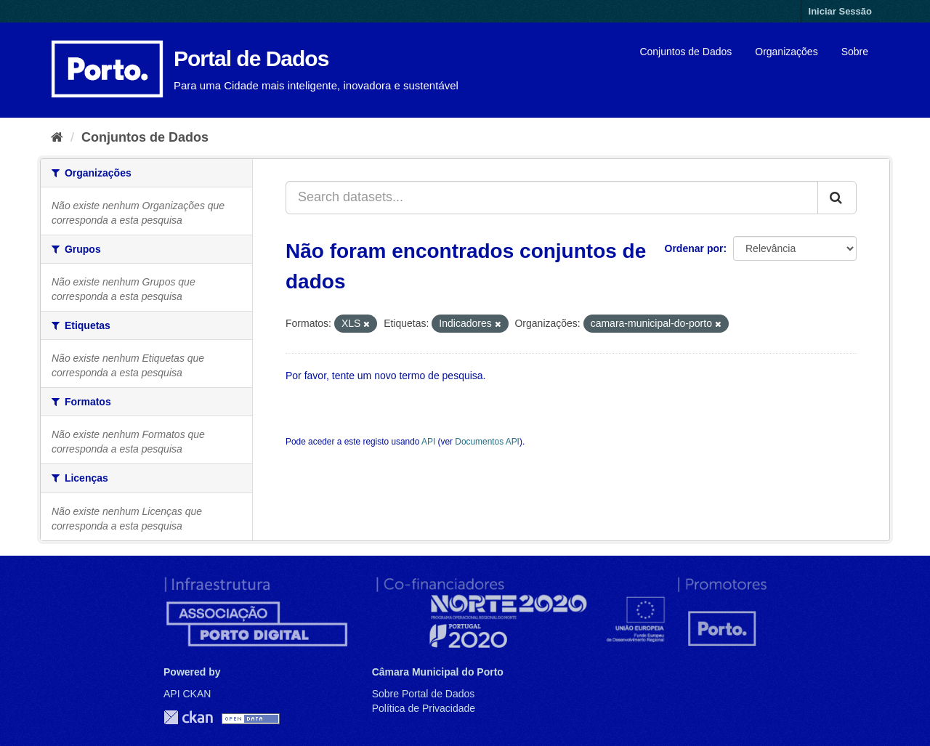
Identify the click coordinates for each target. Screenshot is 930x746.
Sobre (854, 51)
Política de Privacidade (423, 708)
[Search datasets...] (552, 197)
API (428, 442)
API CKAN (187, 694)
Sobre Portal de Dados (423, 694)
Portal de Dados (251, 58)
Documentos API (487, 442)
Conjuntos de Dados (685, 51)
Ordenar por (694, 248)
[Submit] (837, 197)
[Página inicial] (57, 137)
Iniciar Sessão (840, 11)
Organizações (786, 51)
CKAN (188, 717)
